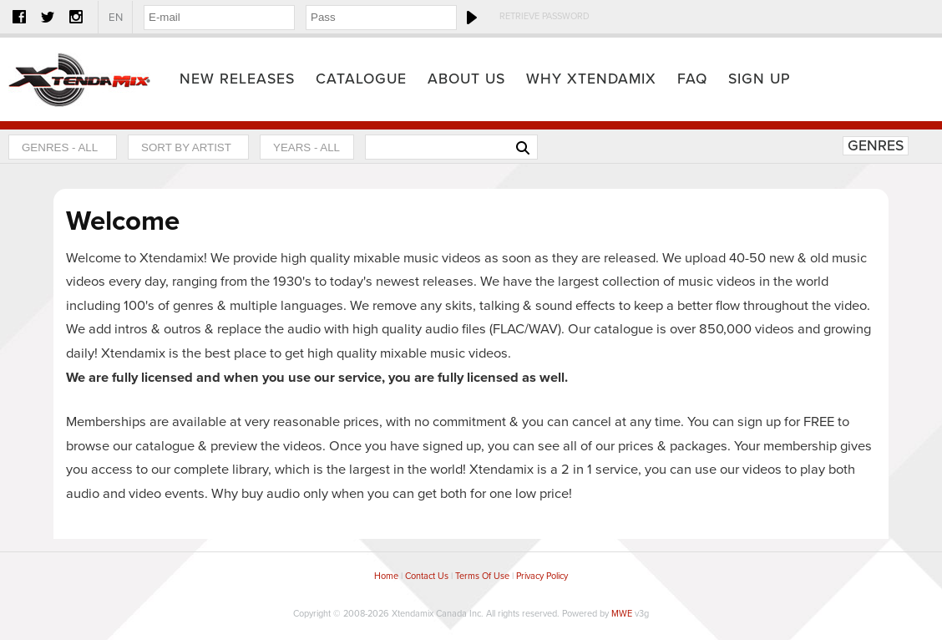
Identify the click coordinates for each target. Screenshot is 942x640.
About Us (466, 79)
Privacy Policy (542, 576)
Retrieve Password (544, 16)
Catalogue (361, 79)
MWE (621, 613)
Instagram (76, 16)
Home (79, 79)
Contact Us (426, 576)
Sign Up (759, 79)
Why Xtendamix (591, 79)
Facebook (19, 16)
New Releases (237, 79)
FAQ (692, 79)
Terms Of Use (482, 576)
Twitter (47, 16)
